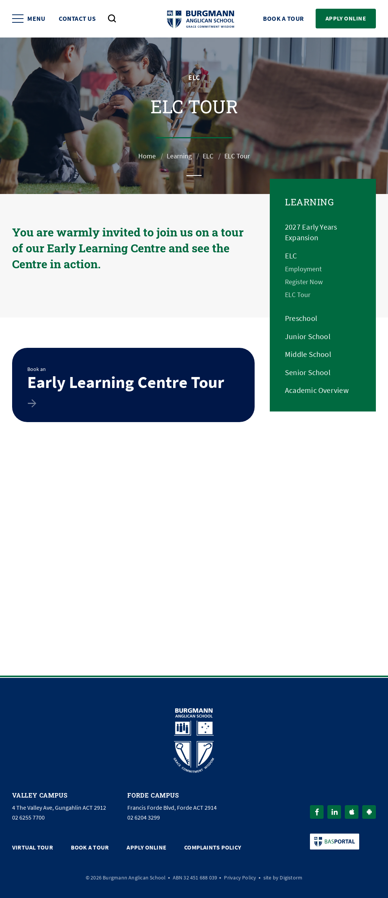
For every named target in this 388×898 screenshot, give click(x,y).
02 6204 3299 (143, 817)
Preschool (301, 318)
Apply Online (345, 18)
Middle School (308, 354)
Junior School (307, 336)
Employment (303, 269)
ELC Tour (297, 295)
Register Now (304, 282)
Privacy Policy (240, 877)
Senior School (307, 372)
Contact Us (77, 18)
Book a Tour (283, 18)
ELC (208, 156)
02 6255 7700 (28, 817)
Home (147, 156)
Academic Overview (317, 390)
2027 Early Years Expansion (311, 232)
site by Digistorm (283, 877)
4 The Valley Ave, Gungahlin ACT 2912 (59, 808)
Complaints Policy (212, 847)
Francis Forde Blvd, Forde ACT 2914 (172, 808)
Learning (179, 156)
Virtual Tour (32, 847)
